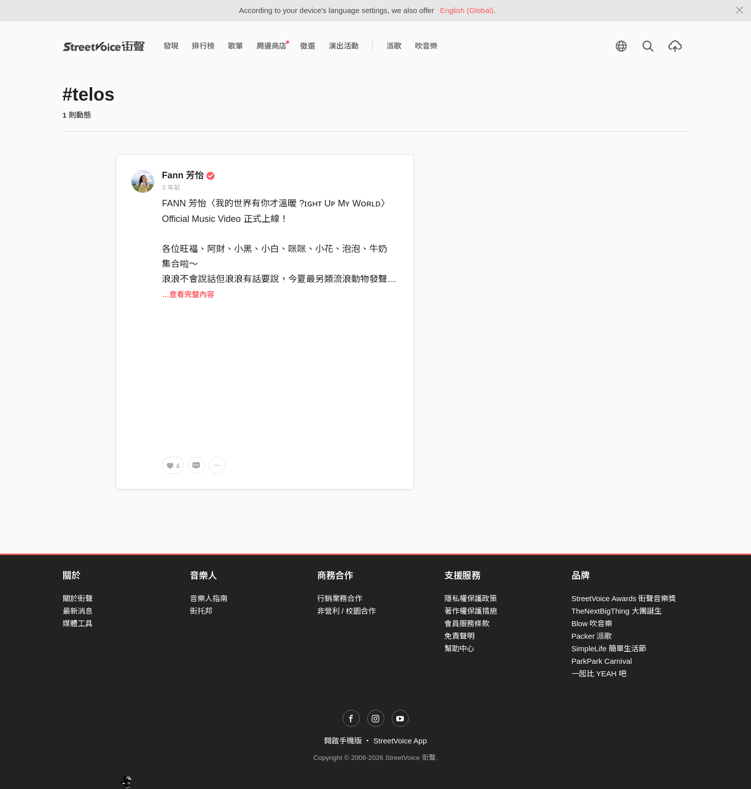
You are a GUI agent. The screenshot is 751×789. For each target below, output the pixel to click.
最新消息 (78, 611)
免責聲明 (459, 636)
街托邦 (201, 611)
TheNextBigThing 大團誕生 (617, 611)
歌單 (235, 46)
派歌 (393, 46)
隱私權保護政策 (470, 598)
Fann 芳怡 (188, 175)
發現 (170, 46)
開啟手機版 (343, 740)
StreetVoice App (400, 740)
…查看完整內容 (188, 294)
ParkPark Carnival (602, 661)
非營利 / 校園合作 (346, 611)
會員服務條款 (466, 623)
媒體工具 (78, 623)
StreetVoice (104, 46)
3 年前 (171, 187)
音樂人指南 (208, 598)
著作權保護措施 (470, 611)
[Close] (739, 11)
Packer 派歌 (592, 636)
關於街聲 (78, 598)
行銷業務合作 (339, 598)
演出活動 (344, 46)
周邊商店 (273, 46)
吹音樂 (426, 46)
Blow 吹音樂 (592, 623)
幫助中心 (459, 648)
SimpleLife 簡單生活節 (609, 648)
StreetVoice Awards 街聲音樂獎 (624, 598)
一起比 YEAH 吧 (599, 673)
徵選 (307, 46)
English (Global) (466, 10)
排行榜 (203, 46)
